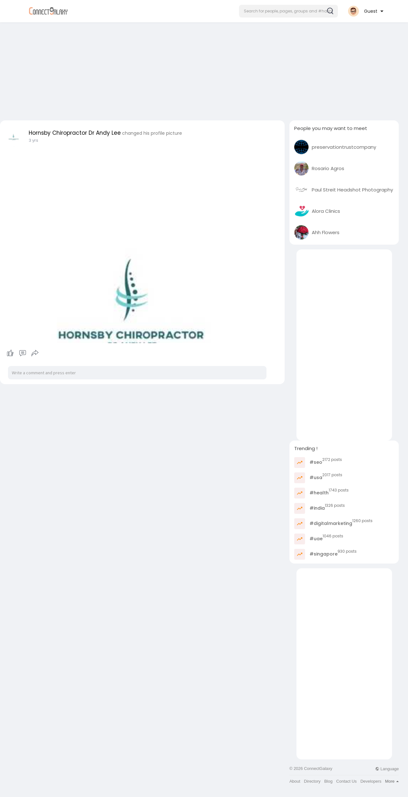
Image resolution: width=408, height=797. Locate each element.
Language (387, 769)
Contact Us (346, 781)
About (294, 781)
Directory (312, 781)
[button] (288, 11)
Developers (371, 781)
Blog (328, 781)
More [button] (392, 781)
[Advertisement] (204, 69)
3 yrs (33, 140)
